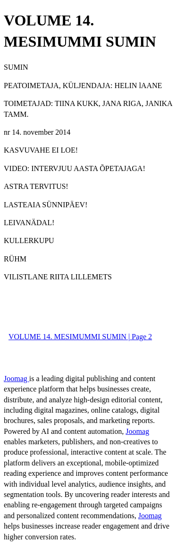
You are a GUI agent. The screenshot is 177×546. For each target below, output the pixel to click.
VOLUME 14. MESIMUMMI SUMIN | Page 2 (80, 337)
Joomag (16, 379)
